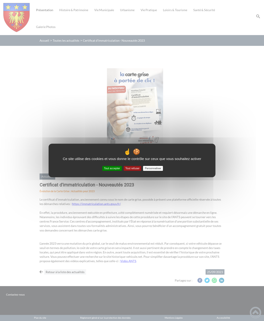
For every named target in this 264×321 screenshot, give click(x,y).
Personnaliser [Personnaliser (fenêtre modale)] (153, 168)
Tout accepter (112, 168)
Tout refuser (132, 168)
